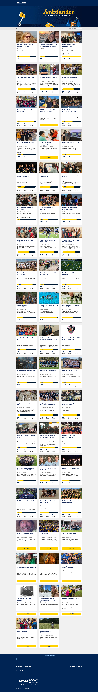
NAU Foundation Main (23, 658)
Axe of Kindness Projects (48, 658)
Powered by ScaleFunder (76, 666)
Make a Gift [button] (49, 124)
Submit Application (72, 3)
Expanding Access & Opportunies (36, 658)
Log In (80, 3)
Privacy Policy (19, 669)
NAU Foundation (62, 3)
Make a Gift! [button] (49, 548)
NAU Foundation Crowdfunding (23, 666)
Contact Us (18, 671)
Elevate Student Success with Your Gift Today (62, 658)
